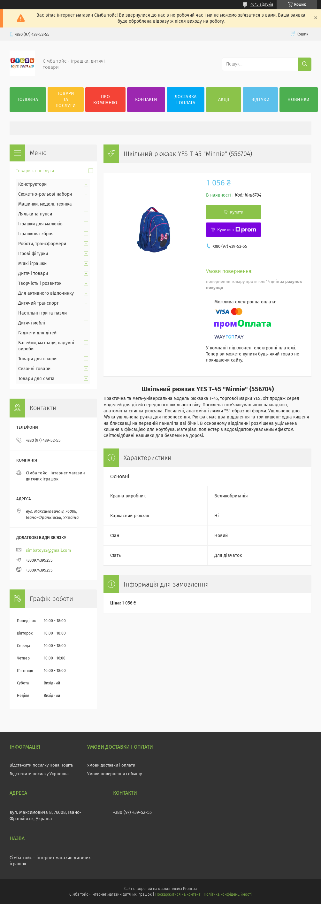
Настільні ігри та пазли (42, 313)
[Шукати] (304, 64)
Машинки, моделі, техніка (45, 204)
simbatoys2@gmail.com (48, 550)
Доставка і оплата (185, 99)
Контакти (146, 99)
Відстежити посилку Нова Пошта (41, 765)
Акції (223, 99)
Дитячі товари (33, 273)
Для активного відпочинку (46, 293)
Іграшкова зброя (36, 234)
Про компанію (105, 99)
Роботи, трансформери (42, 243)
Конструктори (32, 184)
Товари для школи (37, 359)
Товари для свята (36, 378)
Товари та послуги (66, 99)
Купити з (236, 230)
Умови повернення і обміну (114, 773)
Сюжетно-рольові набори (45, 194)
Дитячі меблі (31, 323)
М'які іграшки (32, 263)
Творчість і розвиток (39, 283)
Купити (236, 212)
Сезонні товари (34, 368)
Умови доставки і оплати (111, 765)
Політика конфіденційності (228, 894)
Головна (28, 99)
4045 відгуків (261, 4)
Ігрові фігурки (33, 253)
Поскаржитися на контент (177, 894)
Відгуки (260, 99)
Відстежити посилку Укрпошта (39, 773)
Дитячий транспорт (38, 303)
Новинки (298, 99)
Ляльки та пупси (35, 214)
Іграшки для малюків (40, 224)
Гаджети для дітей (37, 333)
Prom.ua (190, 888)
